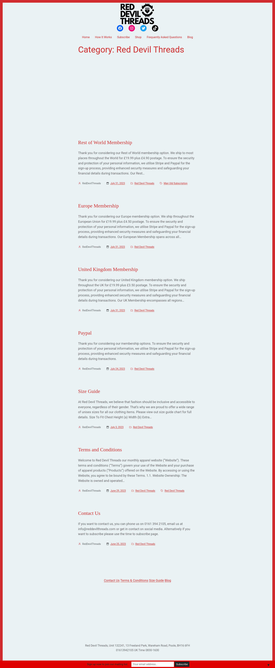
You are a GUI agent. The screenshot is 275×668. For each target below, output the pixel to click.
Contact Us (89, 513)
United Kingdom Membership (108, 269)
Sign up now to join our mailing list (107, 664)
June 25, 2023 (118, 544)
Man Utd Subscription (175, 183)
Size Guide (89, 391)
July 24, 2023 (117, 368)
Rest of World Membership (105, 142)
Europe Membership (98, 206)
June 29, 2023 (118, 490)
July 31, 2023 (117, 183)
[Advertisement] (137, 97)
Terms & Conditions (134, 580)
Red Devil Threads (144, 183)
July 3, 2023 (117, 427)
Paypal (85, 333)
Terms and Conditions (100, 449)
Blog (168, 580)
